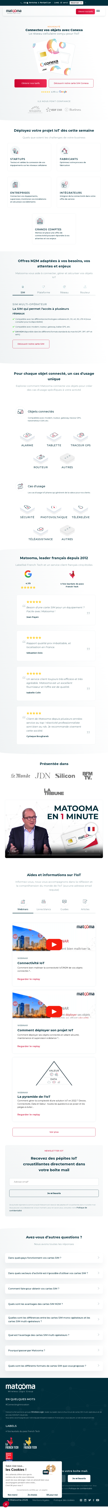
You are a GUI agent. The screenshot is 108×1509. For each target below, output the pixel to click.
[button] (6, 1504)
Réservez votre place (81, 3)
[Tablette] (54, 439)
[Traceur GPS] (80, 439)
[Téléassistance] (40, 534)
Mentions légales (40, 1502)
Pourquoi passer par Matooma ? (26, 1352)
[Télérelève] (80, 512)
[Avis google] (54, 91)
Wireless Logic (37, 1414)
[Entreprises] (29, 192)
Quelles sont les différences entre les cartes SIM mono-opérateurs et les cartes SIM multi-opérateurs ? (49, 1322)
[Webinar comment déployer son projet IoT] (54, 1023)
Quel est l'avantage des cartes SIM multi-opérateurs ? (38, 1337)
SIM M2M (19, 332)
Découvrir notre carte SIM (31, 344)
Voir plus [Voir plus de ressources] (54, 1133)
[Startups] (29, 157)
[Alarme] (27, 439)
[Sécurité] (27, 512)
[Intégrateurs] (79, 192)
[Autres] (67, 461)
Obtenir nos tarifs (85, 11)
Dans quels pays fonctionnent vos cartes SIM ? (34, 1259)
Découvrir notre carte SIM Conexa (71, 83)
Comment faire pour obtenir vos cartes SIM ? (34, 1290)
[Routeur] (40, 461)
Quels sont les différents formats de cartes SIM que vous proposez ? (47, 1368)
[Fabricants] (79, 157)
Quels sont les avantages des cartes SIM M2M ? (35, 1306)
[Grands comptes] (54, 229)
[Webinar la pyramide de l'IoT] (54, 1091)
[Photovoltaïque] (54, 512)
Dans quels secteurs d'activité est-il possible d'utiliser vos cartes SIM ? (48, 1275)
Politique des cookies (64, 1502)
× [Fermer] (85, 3)
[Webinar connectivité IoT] (54, 956)
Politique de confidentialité (80, 1491)
